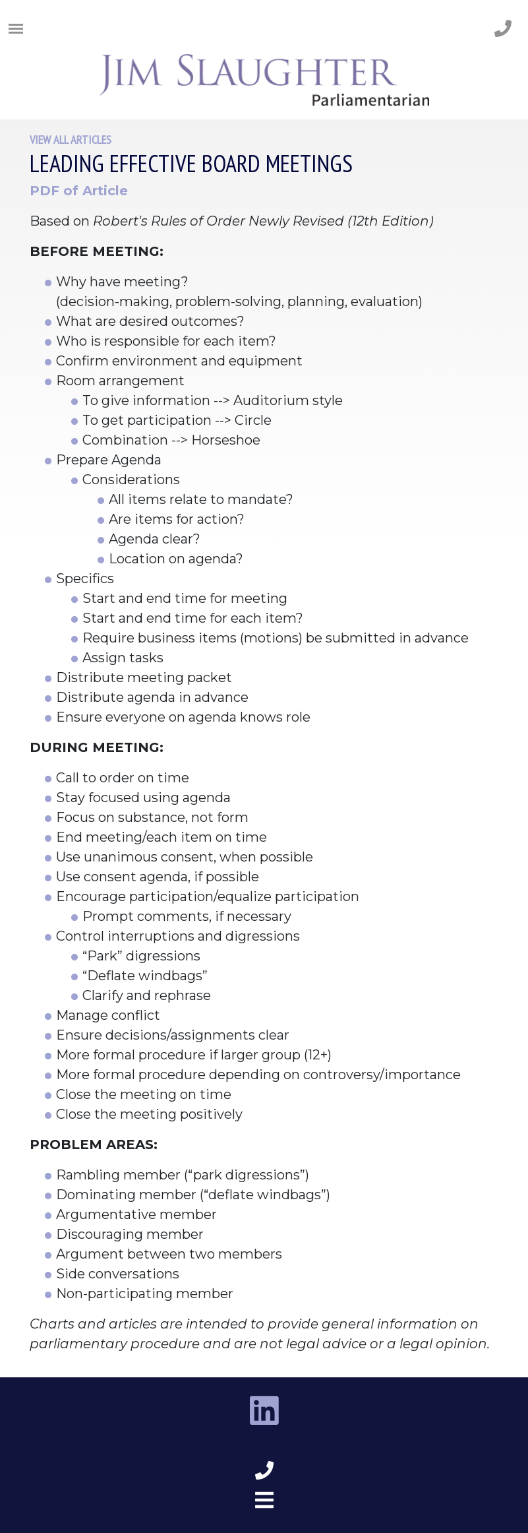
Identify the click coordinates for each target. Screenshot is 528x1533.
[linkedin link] (264, 1411)
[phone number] (503, 29)
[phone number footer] (264, 1471)
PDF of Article (79, 191)
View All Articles (70, 139)
